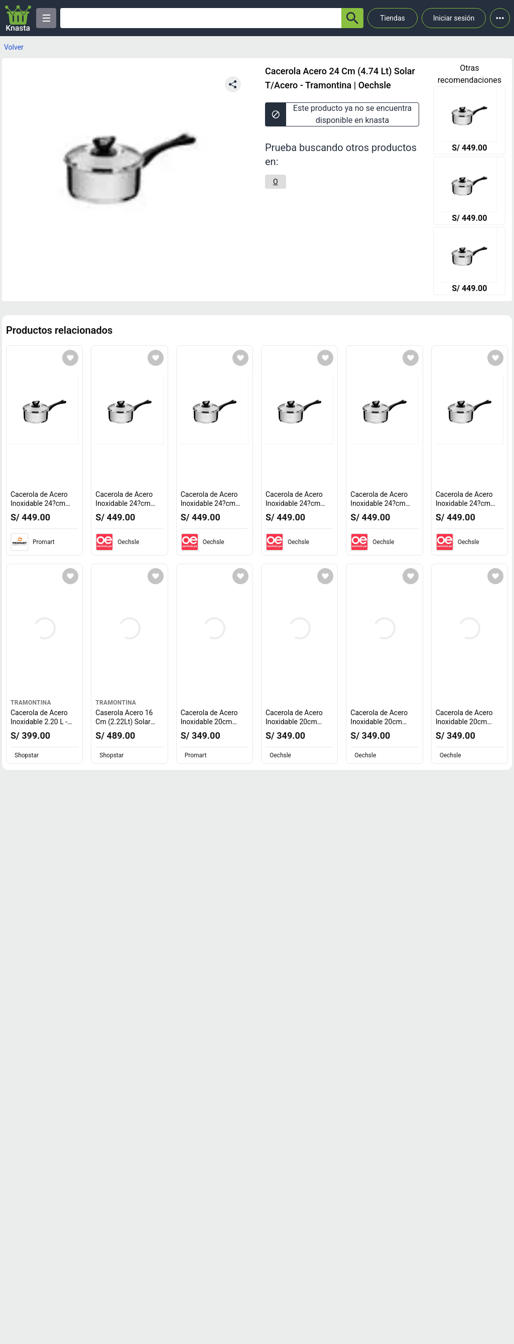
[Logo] (18, 18)
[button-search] (352, 18)
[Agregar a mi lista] (70, 358)
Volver (14, 47)
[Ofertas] (200, 18)
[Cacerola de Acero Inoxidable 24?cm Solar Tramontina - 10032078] (469, 121)
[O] (275, 182)
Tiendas (392, 18)
